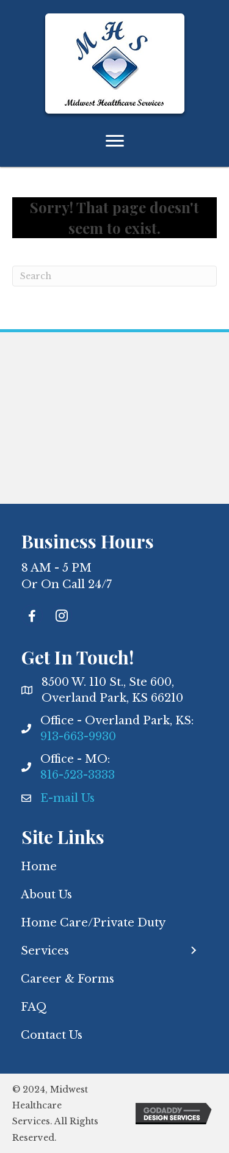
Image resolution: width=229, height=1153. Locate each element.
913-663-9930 (78, 736)
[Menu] (115, 141)
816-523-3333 (77, 775)
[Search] (114, 276)
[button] (193, 950)
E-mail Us (67, 798)
